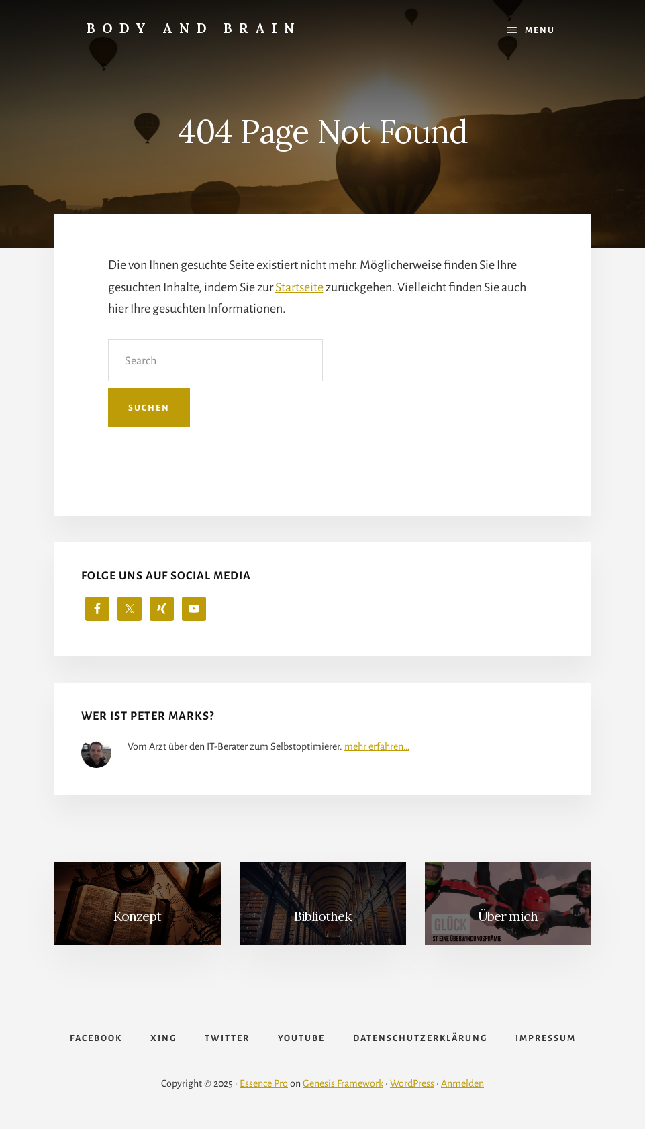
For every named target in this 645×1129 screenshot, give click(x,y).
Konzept (137, 915)
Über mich (508, 915)
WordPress (412, 1083)
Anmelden (462, 1083)
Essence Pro (264, 1083)
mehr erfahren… (376, 746)
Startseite (299, 287)
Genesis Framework (343, 1083)
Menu (540, 30)
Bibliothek (322, 915)
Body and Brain (194, 27)
